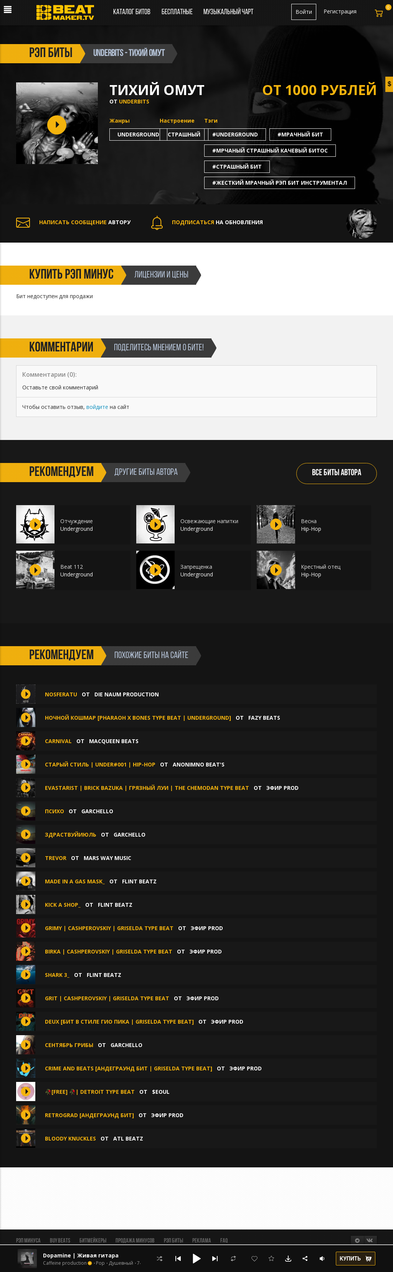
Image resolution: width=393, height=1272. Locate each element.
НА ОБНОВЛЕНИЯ (207, 222)
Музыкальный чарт (228, 12)
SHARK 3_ (57, 974)
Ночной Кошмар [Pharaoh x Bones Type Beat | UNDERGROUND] (138, 717)
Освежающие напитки (209, 521)
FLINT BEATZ (139, 881)
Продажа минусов (135, 1241)
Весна (309, 521)
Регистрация (340, 11)
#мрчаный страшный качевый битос (270, 150)
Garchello (97, 811)
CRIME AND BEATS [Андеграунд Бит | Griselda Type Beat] (128, 1068)
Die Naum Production (126, 694)
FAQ (224, 1241)
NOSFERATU (61, 694)
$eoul (161, 1091)
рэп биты (51, 54)
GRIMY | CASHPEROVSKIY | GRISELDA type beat (109, 928)
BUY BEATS (60, 1241)
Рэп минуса (28, 1241)
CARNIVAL (58, 741)
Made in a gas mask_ (75, 881)
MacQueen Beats (114, 741)
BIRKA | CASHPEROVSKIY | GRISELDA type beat (108, 951)
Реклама (201, 1241)
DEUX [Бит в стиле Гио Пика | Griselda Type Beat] (119, 1021)
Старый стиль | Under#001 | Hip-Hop (100, 764)
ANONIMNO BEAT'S (199, 764)
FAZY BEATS (264, 717)
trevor (55, 858)
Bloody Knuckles (70, 1138)
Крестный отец (320, 566)
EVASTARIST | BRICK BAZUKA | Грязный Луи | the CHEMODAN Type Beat (147, 787)
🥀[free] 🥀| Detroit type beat (90, 1091)
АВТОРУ (73, 222)
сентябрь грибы (69, 1045)
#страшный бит (237, 166)
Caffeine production (65, 1263)
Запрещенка (196, 566)
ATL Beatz (128, 1138)
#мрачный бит (300, 134)
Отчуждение (76, 521)
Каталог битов (131, 12)
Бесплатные (178, 12)
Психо (54, 811)
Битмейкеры (92, 1241)
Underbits (134, 101)
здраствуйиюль (70, 834)
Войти (304, 11)
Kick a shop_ (63, 904)
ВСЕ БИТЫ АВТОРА (336, 473)
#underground (235, 134)
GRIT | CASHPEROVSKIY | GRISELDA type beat (107, 998)
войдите (97, 406)
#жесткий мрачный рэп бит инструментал (279, 182)
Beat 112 (71, 566)
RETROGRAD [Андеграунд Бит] (89, 1115)
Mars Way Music (107, 858)
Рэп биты (173, 1241)
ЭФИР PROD (282, 787)
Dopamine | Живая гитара (81, 1255)
